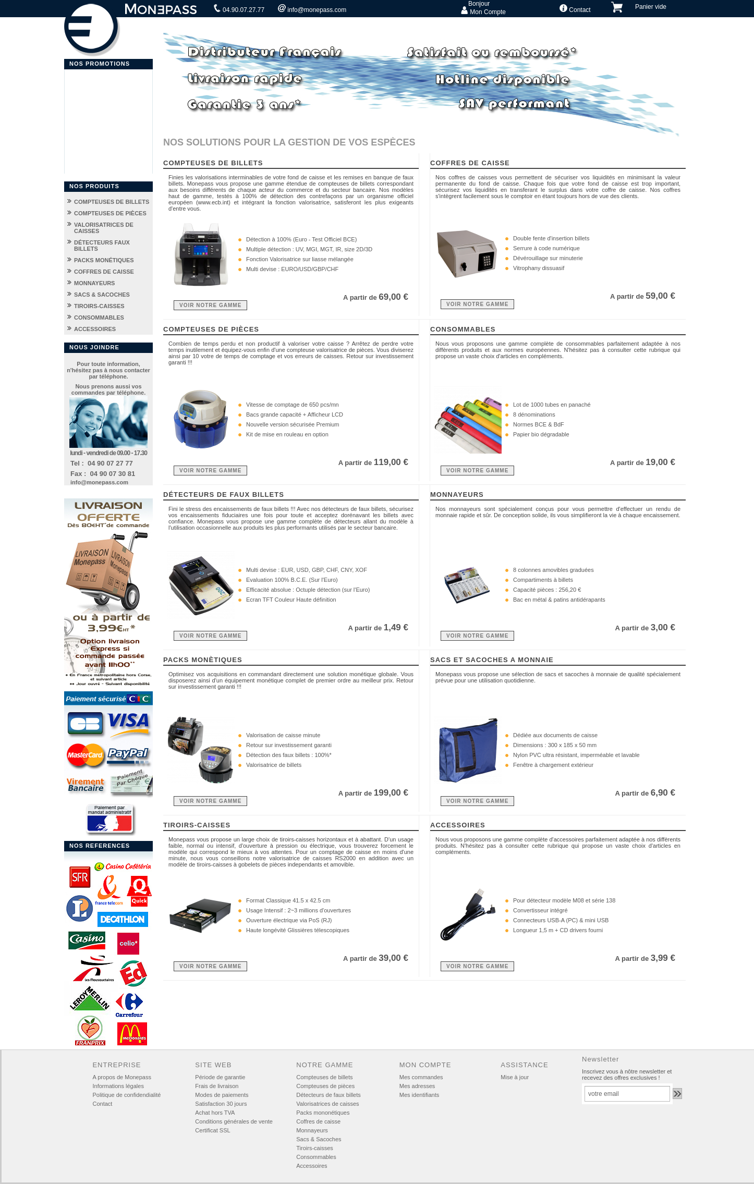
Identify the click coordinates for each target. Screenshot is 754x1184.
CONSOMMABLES (99, 317)
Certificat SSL (212, 1130)
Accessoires (311, 1166)
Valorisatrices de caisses (327, 1104)
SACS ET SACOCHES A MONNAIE (492, 660)
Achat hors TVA (215, 1112)
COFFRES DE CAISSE (104, 271)
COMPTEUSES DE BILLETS (111, 202)
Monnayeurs (312, 1130)
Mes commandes (421, 1077)
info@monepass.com (312, 9)
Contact (575, 9)
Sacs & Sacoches (318, 1139)
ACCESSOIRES (95, 329)
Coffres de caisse (318, 1121)
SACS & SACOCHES (102, 294)
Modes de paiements (221, 1095)
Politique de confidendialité (126, 1095)
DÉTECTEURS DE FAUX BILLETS (223, 494)
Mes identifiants (419, 1095)
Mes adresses (417, 1086)
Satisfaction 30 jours (221, 1104)
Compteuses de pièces (325, 1086)
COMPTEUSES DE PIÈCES (110, 213)
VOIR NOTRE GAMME (210, 305)
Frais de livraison (216, 1086)
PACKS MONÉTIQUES (104, 260)
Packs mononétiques (322, 1112)
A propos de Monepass (121, 1077)
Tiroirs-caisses (314, 1148)
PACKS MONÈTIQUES (202, 660)
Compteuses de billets (324, 1077)
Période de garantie (220, 1077)
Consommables (316, 1157)
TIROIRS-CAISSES (99, 306)
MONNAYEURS (94, 283)
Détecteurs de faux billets (328, 1095)
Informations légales (117, 1086)
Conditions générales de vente (234, 1121)
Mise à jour (515, 1077)
